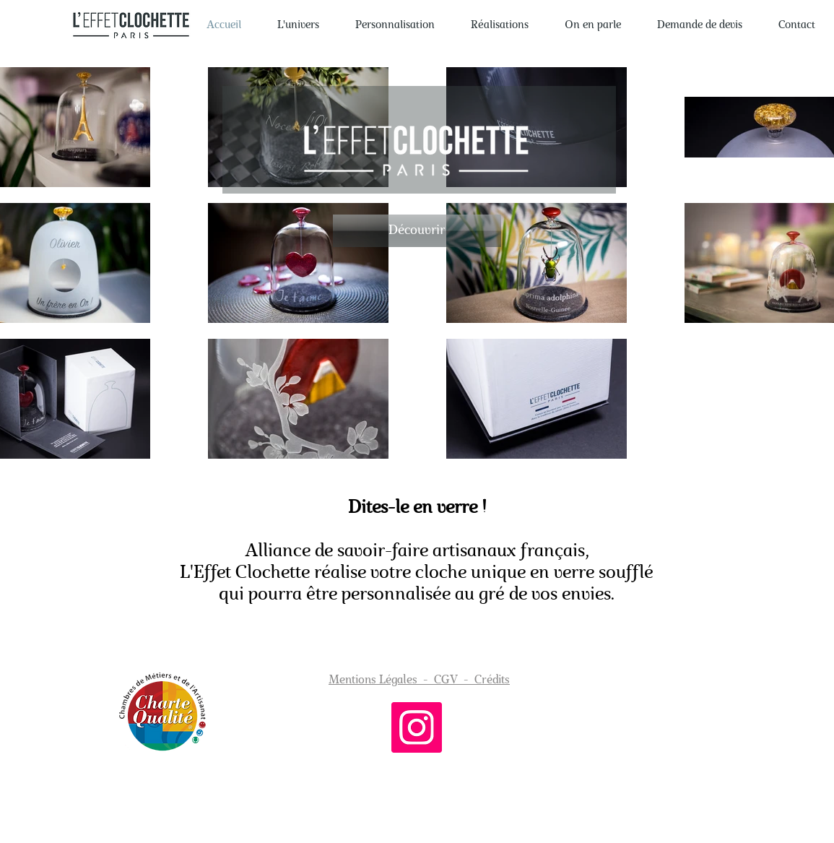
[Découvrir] (417, 231)
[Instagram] (416, 727)
